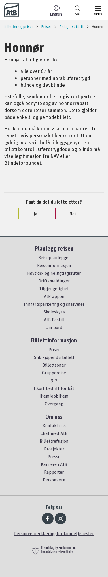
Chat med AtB (54, 433)
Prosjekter (54, 449)
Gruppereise (54, 372)
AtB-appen (54, 296)
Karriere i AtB (54, 464)
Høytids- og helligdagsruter (54, 273)
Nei (70, 213)
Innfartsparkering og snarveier (54, 304)
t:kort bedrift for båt (54, 388)
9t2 (54, 380)
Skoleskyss (54, 312)
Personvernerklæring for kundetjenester (54, 533)
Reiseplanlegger (54, 257)
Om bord (54, 327)
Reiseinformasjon (54, 265)
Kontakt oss (54, 425)
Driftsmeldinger (54, 281)
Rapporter (54, 472)
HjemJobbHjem (54, 396)
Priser (54, 349)
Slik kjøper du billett (54, 357)
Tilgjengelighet (54, 288)
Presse (54, 456)
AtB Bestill (54, 319)
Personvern (54, 480)
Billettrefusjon (54, 441)
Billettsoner (54, 365)
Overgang (54, 403)
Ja (32, 213)
